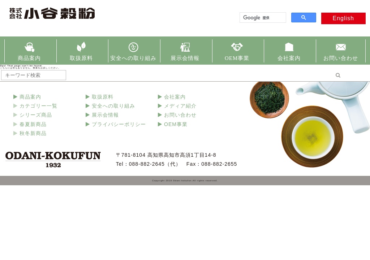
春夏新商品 (33, 124)
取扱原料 (81, 58)
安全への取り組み (133, 58)
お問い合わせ (340, 58)
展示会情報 (185, 58)
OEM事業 (237, 58)
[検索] (262, 17)
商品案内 (29, 58)
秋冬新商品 (33, 133)
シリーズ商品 (36, 115)
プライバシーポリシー (119, 124)
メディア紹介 (180, 106)
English (343, 18)
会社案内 (289, 58)
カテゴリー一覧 (38, 106)
